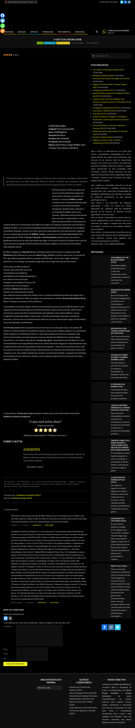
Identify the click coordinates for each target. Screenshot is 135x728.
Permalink (37, 525)
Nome (5, 649)
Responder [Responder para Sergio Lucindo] (54, 602)
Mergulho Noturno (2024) (86, 693)
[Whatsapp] (2, 25)
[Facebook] (2, 15)
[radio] (36, 430)
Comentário (7, 626)
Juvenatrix (31, 449)
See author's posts (35, 467)
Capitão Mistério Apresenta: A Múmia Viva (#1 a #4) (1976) (120, 407)
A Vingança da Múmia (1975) (104, 90)
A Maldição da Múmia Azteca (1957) (107, 108)
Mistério (59, 484)
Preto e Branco (68, 484)
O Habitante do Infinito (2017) (28, 495)
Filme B (52, 484)
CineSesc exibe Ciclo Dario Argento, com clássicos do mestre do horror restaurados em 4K (120, 445)
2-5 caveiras (80, 482)
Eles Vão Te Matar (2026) (103, 137)
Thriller (14, 486)
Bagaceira (26, 484)
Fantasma (44, 484)
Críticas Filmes (49, 43)
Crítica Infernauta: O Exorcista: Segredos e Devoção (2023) (83, 711)
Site (4, 658)
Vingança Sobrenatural (31, 486)
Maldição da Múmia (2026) (103, 75)
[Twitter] (2, 20)
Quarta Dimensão (63, 43)
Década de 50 (36, 484)
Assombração (17, 484)
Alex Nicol (7, 484)
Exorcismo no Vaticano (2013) (104, 111)
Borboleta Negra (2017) (22, 498)
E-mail (5, 654)
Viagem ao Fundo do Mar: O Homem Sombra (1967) (119, 357)
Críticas (40, 43)
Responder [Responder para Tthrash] (49, 525)
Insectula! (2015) (99, 114)
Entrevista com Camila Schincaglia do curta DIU (111, 78)
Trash (20, 486)
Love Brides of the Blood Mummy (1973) (108, 70)
